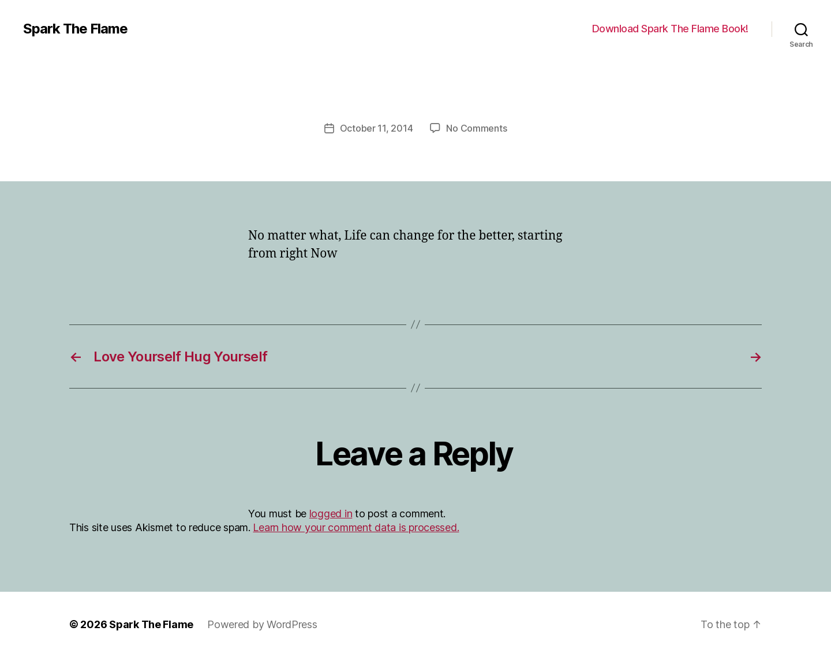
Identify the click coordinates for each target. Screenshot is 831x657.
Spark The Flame (75, 29)
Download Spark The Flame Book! (670, 29)
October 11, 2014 (376, 128)
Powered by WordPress (262, 624)
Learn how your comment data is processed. (356, 527)
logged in (331, 513)
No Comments (476, 128)
